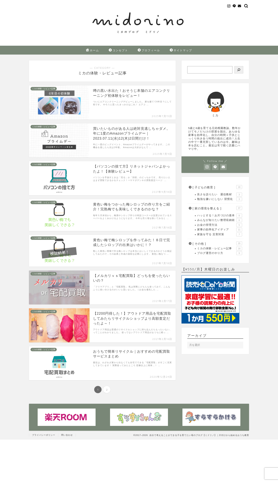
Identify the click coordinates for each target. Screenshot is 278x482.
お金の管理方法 (219, 225)
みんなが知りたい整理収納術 (219, 220)
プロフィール (149, 50)
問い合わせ (67, 435)
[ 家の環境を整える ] (217, 208)
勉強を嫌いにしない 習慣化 (219, 199)
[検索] (238, 69)
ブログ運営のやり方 (219, 253)
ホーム (92, 50)
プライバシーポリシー (43, 435)
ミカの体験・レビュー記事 (219, 248)
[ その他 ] (217, 243)
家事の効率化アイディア (219, 230)
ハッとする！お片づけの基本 (219, 215)
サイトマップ (181, 50)
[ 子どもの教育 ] (217, 187)
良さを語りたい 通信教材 (219, 194)
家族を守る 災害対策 (219, 234)
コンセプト (118, 50)
